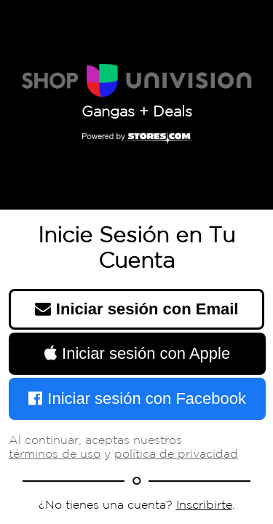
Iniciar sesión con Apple (137, 353)
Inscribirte (204, 505)
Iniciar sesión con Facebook (137, 398)
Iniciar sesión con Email (137, 309)
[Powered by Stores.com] (136, 139)
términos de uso (54, 454)
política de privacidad (176, 454)
